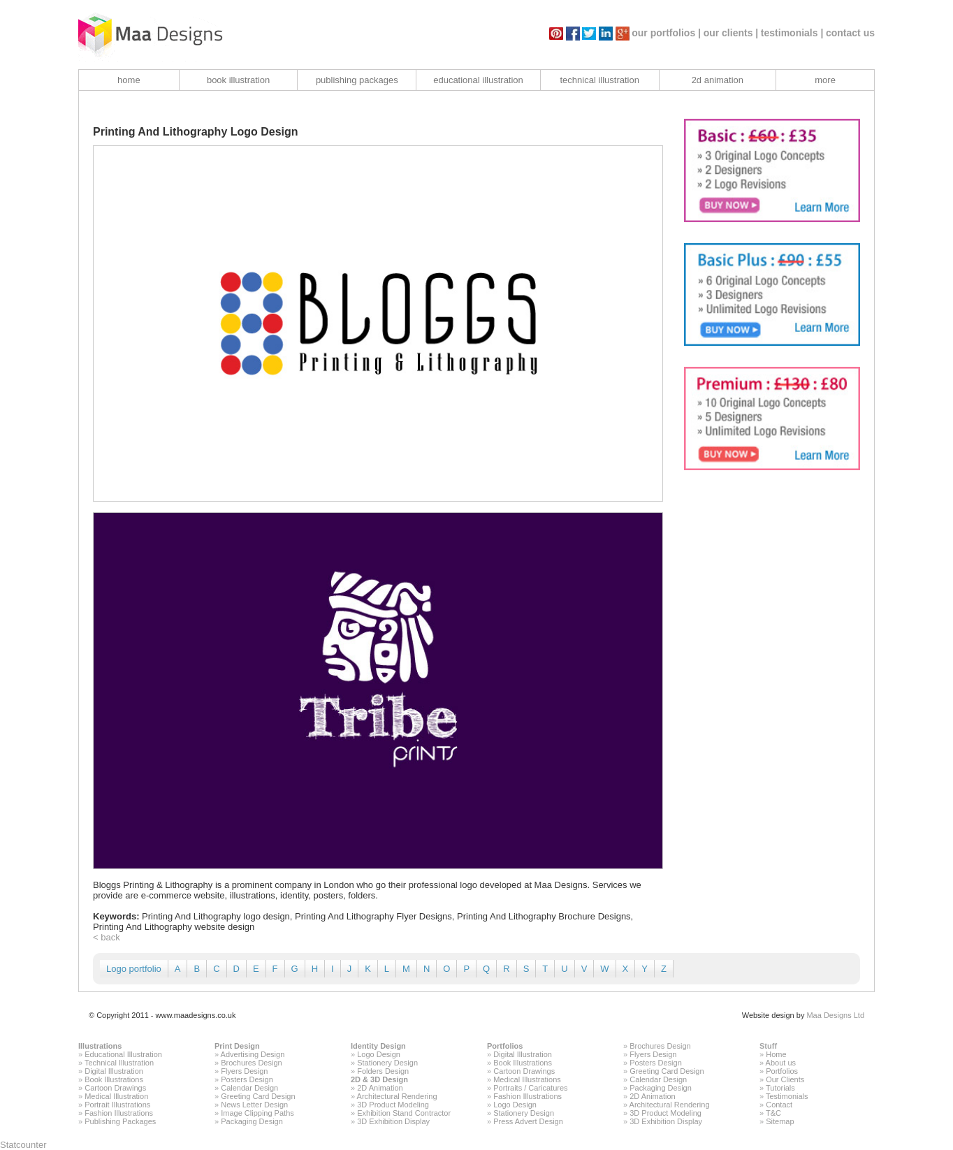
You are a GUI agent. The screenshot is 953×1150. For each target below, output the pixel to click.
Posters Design (247, 1079)
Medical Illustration (116, 1096)
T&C (773, 1113)
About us (781, 1062)
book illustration (238, 80)
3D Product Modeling (393, 1104)
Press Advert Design (528, 1121)
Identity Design (378, 1046)
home (128, 80)
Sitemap (780, 1121)
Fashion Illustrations (119, 1113)
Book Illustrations (114, 1079)
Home (776, 1054)
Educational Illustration (123, 1054)
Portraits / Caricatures (530, 1088)
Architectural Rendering (397, 1096)
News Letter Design (254, 1104)
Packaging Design (252, 1121)
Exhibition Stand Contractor (404, 1113)
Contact (779, 1104)
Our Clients (785, 1079)
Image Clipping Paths (257, 1113)
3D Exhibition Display (393, 1121)
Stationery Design (387, 1062)
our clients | (731, 32)
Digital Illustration (114, 1071)
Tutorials (780, 1088)
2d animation (717, 80)
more (825, 80)
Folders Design (383, 1071)
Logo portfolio (133, 968)
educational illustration (478, 80)
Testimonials (787, 1096)
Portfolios (505, 1046)
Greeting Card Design (258, 1096)
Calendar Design (249, 1088)
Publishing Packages (120, 1121)
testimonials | (792, 32)
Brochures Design (251, 1062)
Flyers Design (244, 1071)
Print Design (237, 1046)
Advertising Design (253, 1054)
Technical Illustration (119, 1062)
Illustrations (100, 1046)
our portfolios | (666, 32)
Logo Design (378, 1054)
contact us (850, 32)
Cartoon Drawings (115, 1088)
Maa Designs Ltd (835, 1015)
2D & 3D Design (379, 1079)
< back (106, 937)
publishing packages (357, 80)
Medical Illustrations (527, 1079)
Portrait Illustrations (117, 1104)
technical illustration (599, 80)
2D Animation (379, 1088)
